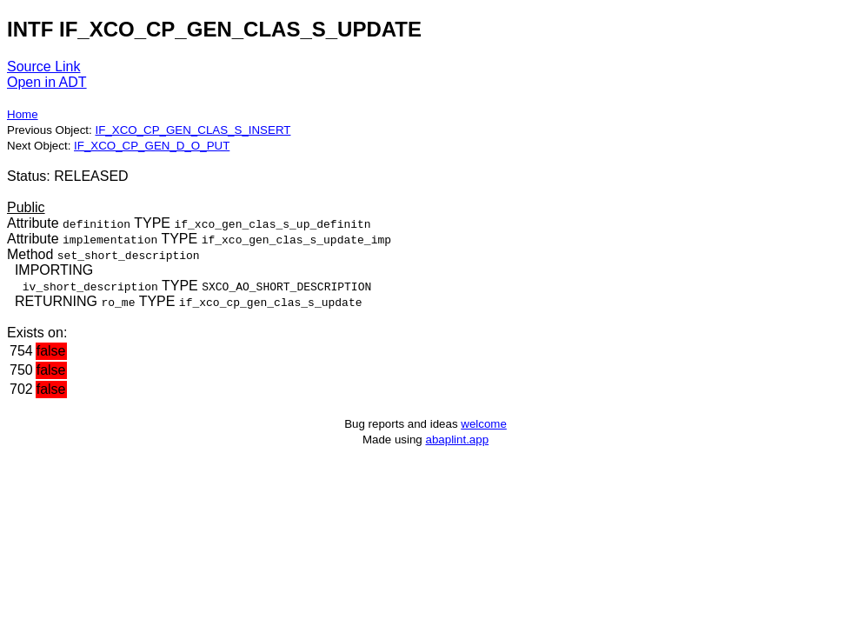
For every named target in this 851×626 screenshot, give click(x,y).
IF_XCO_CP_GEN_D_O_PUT (151, 145)
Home (22, 114)
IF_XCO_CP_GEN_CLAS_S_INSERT (192, 130)
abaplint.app (457, 439)
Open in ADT (47, 82)
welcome (484, 423)
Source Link (44, 66)
